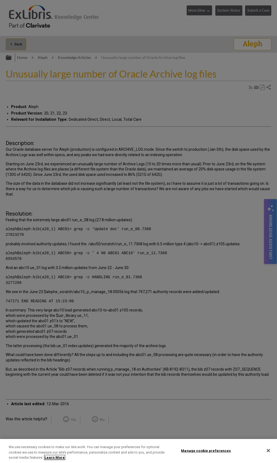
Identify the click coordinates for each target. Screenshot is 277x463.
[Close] (268, 451)
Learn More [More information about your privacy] (55, 457)
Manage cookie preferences (206, 450)
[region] (138, 451)
